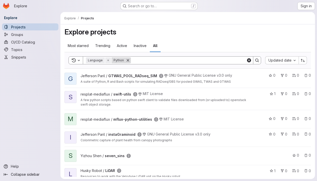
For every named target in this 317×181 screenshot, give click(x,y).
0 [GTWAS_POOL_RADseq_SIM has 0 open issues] (307, 75)
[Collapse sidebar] (30, 174)
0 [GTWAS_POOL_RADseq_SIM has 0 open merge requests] (295, 75)
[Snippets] (30, 57)
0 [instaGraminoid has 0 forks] (283, 134)
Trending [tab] (102, 45)
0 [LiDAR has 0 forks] (283, 171)
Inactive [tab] (140, 45)
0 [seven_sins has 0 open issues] (307, 155)
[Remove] (128, 60)
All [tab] (155, 45)
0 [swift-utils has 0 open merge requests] (295, 94)
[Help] (30, 166)
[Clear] (249, 60)
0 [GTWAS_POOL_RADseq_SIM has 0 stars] (272, 75)
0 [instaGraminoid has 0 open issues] (307, 134)
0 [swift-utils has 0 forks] (283, 94)
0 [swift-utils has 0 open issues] (307, 94)
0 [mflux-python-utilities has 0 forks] (283, 118)
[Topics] (30, 49)
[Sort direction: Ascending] (303, 60)
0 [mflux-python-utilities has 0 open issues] (307, 118)
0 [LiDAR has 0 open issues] (307, 171)
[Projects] (30, 26)
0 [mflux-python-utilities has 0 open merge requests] (295, 118)
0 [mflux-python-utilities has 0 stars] (272, 118)
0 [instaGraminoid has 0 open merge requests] (295, 134)
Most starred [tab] (78, 45)
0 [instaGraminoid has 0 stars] (272, 134)
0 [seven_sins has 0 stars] (295, 155)
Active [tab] (122, 45)
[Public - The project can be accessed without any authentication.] (161, 76)
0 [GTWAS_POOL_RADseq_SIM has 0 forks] (283, 75)
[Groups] (30, 34)
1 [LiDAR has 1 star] (272, 171)
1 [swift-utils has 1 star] (272, 94)
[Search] (188, 60)
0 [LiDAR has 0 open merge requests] (295, 171)
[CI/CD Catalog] (30, 42)
